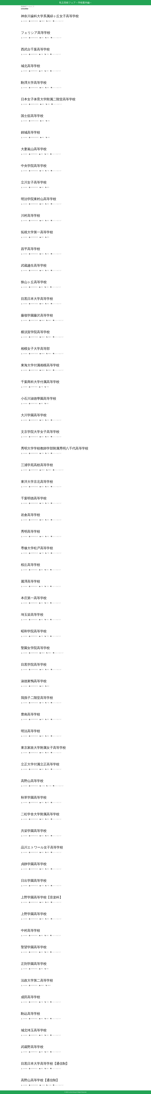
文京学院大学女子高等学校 (40, 432)
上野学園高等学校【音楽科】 (42, 897)
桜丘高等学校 (30, 565)
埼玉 (42, 154)
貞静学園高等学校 (34, 864)
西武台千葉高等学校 (35, 49)
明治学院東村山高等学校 (38, 199)
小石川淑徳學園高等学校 (38, 398)
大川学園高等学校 (34, 415)
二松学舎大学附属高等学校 (40, 814)
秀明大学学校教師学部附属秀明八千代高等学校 (54, 448)
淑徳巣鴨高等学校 (34, 681)
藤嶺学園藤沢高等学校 (37, 315)
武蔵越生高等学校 (34, 265)
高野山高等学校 (32, 781)
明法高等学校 (30, 731)
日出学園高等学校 (34, 880)
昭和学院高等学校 (34, 631)
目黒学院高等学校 (34, 664)
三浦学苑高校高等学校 (37, 465)
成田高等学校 (30, 997)
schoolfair (25, 21)
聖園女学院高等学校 (35, 648)
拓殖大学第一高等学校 (37, 232)
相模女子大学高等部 (35, 348)
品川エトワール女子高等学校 (42, 847)
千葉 (42, 54)
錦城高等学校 (30, 132)
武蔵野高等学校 (32, 1047)
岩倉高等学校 (30, 515)
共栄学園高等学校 (34, 831)
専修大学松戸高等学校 (37, 548)
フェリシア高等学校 (35, 32)
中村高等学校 (30, 930)
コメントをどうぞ (59, 21)
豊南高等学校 (30, 714)
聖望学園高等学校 (34, 947)
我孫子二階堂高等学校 (37, 697)
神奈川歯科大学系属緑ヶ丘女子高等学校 (50, 16)
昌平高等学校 (30, 249)
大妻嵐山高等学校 (34, 149)
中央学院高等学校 (34, 166)
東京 (43, 37)
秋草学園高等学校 (34, 797)
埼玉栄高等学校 (32, 614)
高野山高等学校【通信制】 (40, 1080)
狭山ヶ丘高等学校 (34, 282)
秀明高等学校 (30, 531)
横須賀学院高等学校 (35, 332)
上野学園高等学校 (34, 914)
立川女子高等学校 (34, 182)
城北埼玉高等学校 (34, 1030)
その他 (43, 785)
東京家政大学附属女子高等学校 (43, 747)
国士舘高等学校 (32, 116)
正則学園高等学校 (34, 963)
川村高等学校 (30, 215)
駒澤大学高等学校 (34, 82)
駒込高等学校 (30, 1013)
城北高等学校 (30, 66)
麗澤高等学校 (30, 581)
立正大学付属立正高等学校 (40, 764)
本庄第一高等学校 (34, 598)
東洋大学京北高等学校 (37, 481)
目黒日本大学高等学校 (37, 298)
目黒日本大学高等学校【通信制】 (45, 1063)
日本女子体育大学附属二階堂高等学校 (48, 99)
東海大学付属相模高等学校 (40, 365)
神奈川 (43, 21)
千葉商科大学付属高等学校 (40, 382)
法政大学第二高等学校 (37, 980)
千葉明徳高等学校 (34, 498)
